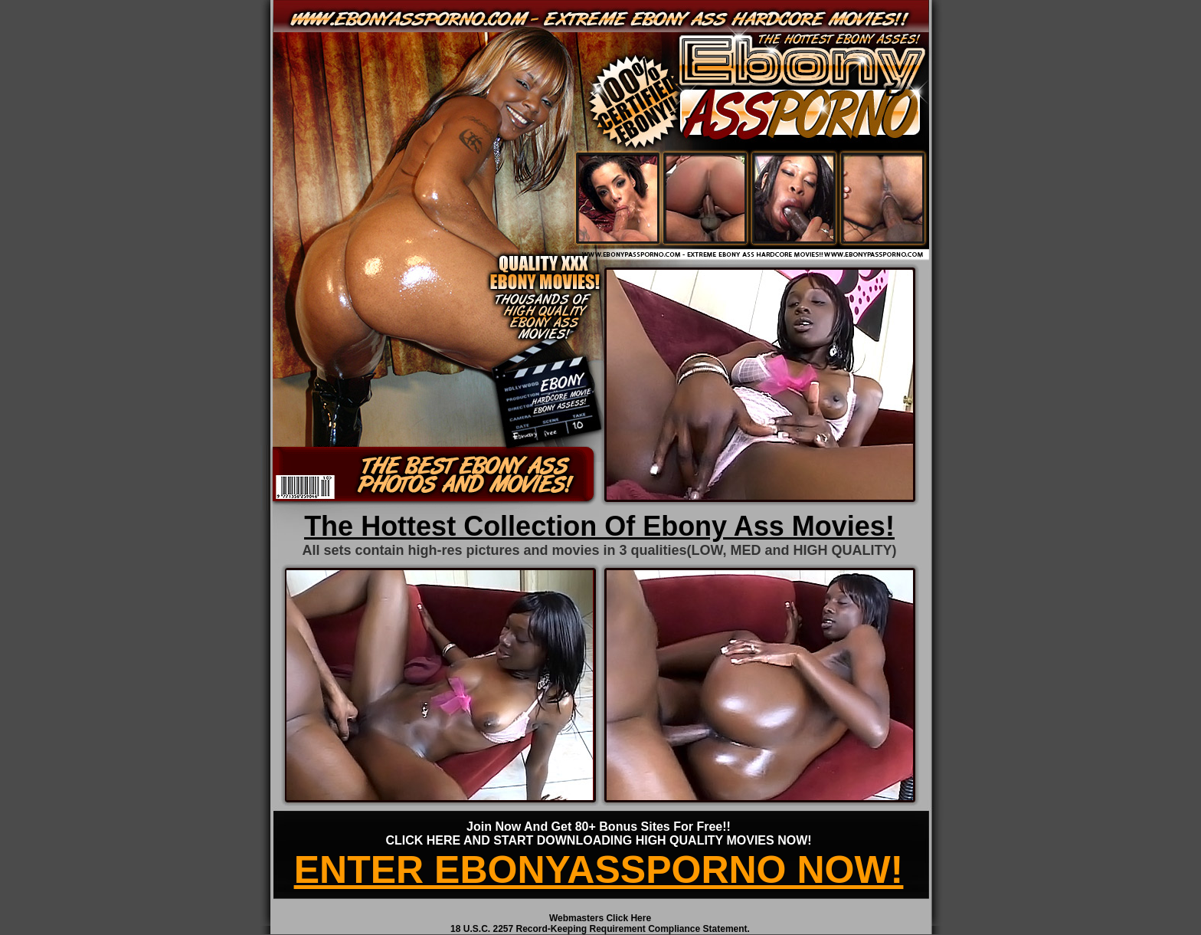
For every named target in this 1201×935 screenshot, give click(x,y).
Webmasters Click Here (600, 918)
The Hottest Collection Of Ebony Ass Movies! (599, 526)
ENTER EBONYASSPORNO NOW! (598, 869)
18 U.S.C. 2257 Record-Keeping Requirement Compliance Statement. (600, 929)
